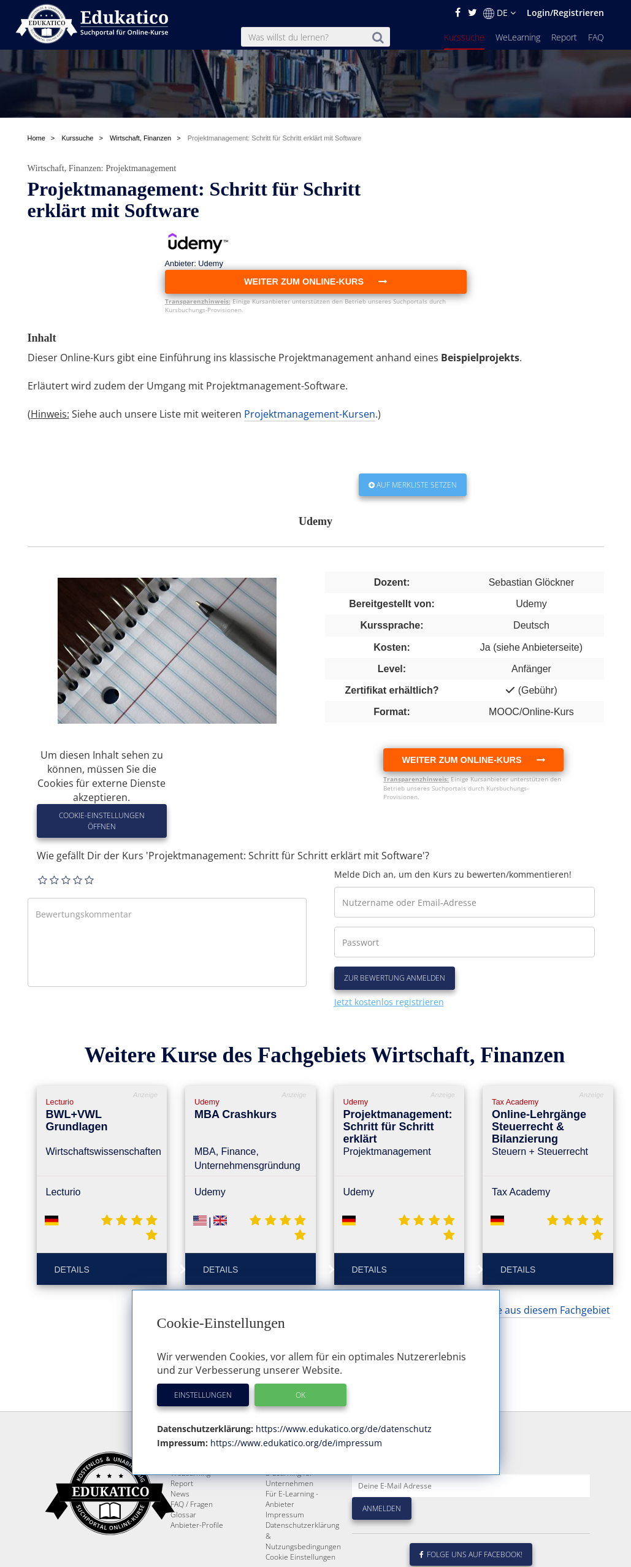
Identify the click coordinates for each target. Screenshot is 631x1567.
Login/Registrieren (565, 12)
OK (300, 1395)
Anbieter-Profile (196, 1525)
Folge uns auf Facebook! (470, 1554)
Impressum (285, 1514)
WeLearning (517, 37)
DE (499, 13)
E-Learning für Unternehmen (289, 1478)
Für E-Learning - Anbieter (292, 1498)
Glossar (183, 1514)
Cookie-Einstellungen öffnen (102, 820)
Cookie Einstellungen (300, 1557)
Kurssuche (464, 37)
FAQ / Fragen (191, 1504)
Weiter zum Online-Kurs (473, 760)
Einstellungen (203, 1395)
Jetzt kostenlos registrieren (389, 1002)
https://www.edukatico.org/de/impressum (295, 1443)
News (179, 1493)
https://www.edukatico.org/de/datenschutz (342, 1429)
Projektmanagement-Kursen (309, 414)
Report (564, 37)
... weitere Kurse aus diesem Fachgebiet (519, 1310)
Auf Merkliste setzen (413, 485)
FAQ (596, 37)
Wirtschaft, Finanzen (64, 168)
